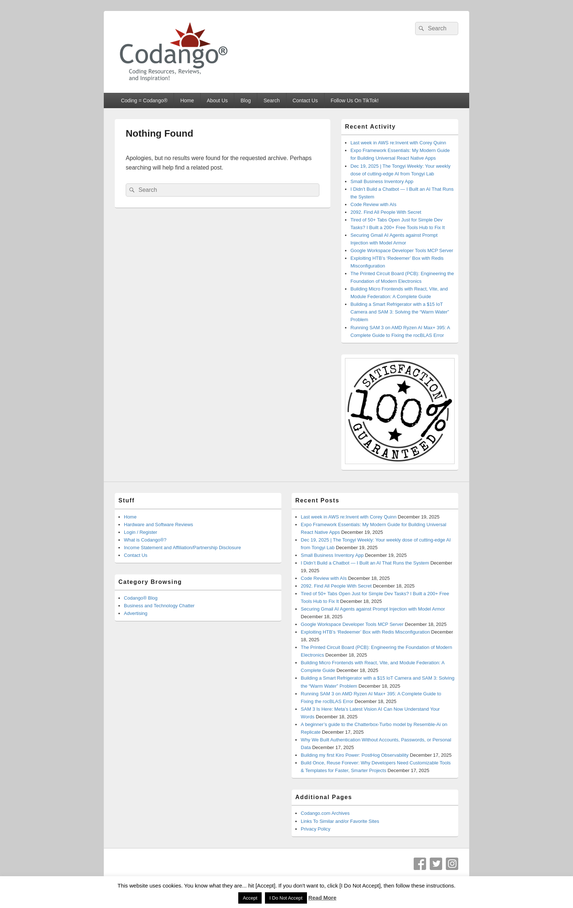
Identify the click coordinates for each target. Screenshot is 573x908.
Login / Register (140, 532)
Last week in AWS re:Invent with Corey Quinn (398, 142)
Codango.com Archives (325, 813)
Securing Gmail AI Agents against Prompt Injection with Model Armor (373, 609)
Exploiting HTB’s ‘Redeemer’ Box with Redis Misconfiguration (365, 632)
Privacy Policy (315, 829)
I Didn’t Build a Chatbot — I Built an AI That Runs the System (365, 563)
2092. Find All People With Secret (385, 212)
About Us (217, 100)
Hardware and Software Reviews (158, 524)
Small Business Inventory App (381, 181)
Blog (245, 100)
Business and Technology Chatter (159, 605)
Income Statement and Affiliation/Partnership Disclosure (182, 547)
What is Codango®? (145, 540)
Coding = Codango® (144, 100)
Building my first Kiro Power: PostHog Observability (355, 755)
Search (271, 100)
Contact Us (305, 100)
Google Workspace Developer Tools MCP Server (401, 250)
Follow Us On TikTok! (355, 100)
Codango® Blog (141, 598)
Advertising (135, 613)
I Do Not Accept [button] (285, 898)
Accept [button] (250, 898)
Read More (322, 897)
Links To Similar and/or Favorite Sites (340, 821)
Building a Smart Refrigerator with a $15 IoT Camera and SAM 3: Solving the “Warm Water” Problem (399, 311)
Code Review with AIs (373, 204)
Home (187, 100)
